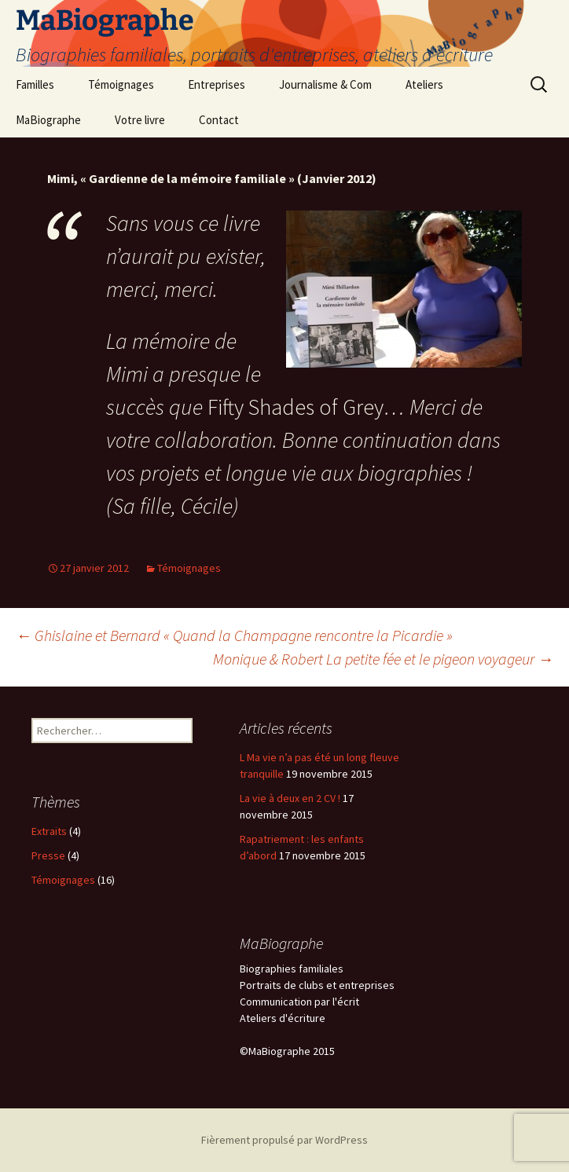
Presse (48, 855)
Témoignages (121, 84)
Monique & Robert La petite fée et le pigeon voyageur (383, 658)
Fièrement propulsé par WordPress (284, 1140)
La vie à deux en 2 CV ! (290, 798)
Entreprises (216, 84)
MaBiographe (48, 119)
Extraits (49, 831)
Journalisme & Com (325, 84)
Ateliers (424, 84)
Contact (219, 119)
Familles (35, 84)
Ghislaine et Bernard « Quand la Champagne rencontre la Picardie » (234, 635)
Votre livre (140, 119)
